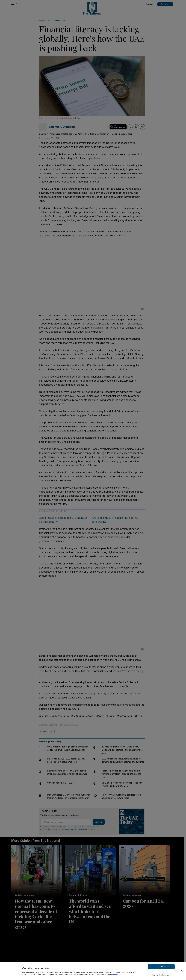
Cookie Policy (112, 974)
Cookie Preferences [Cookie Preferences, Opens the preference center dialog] (161, 975)
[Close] (182, 971)
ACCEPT (161, 966)
